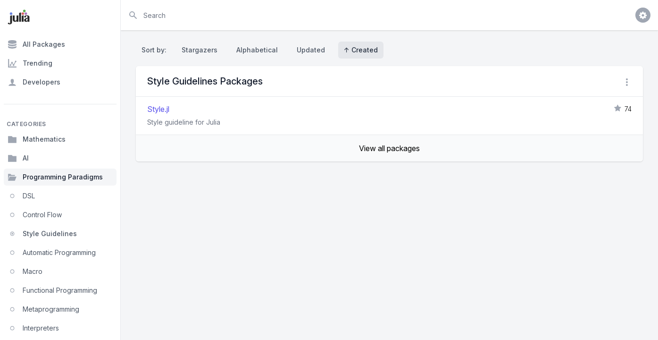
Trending (30, 63)
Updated (311, 50)
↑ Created (361, 50)
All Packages (36, 44)
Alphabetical (257, 50)
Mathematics (37, 139)
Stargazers (199, 50)
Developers (34, 82)
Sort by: (156, 50)
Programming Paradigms (55, 177)
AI (18, 158)
